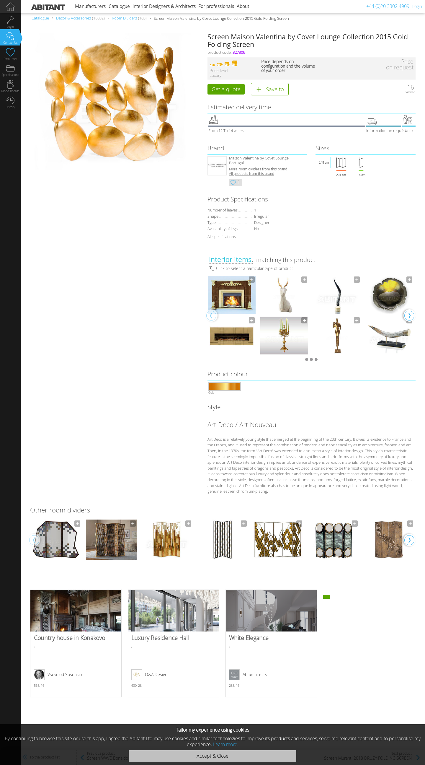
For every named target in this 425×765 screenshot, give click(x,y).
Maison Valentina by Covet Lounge (259, 159)
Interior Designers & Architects (164, 6)
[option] (231, 315)
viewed (411, 92)
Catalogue (119, 6)
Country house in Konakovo (75, 644)
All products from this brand (251, 174)
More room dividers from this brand (258, 169)
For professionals (216, 6)
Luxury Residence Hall (173, 644)
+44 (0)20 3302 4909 (387, 6)
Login (417, 6)
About (243, 6)
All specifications (221, 237)
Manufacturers (90, 6)
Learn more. (225, 744)
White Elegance (271, 644)
